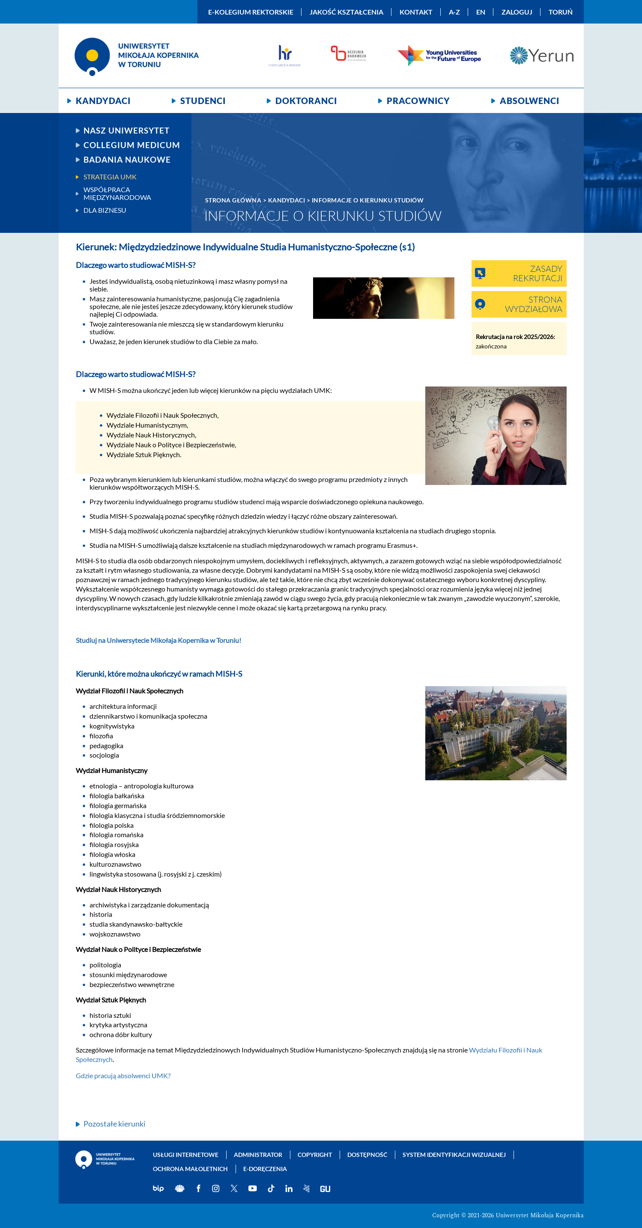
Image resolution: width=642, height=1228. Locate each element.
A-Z (454, 12)
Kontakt (416, 12)
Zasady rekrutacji (537, 274)
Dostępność (367, 1154)
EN (480, 12)
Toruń (561, 12)
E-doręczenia (265, 1168)
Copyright (315, 1154)
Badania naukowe (127, 159)
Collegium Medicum (132, 145)
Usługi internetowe (185, 1154)
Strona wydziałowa (533, 305)
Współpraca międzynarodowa (117, 193)
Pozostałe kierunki (115, 1123)
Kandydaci (103, 100)
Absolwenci (529, 100)
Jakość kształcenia (346, 12)
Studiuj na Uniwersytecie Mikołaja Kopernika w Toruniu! (158, 640)
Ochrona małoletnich (190, 1168)
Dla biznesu (105, 210)
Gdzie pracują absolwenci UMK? (123, 1075)
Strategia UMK (110, 177)
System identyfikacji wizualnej (454, 1154)
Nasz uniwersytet (127, 130)
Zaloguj (517, 12)
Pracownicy (418, 100)
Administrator (258, 1154)
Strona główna (233, 200)
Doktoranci (306, 100)
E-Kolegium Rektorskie (250, 12)
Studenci (203, 100)
